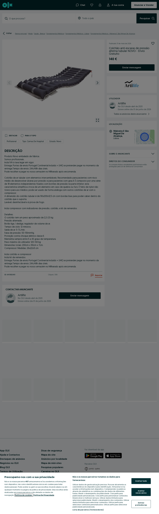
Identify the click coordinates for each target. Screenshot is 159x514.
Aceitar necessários (141, 492)
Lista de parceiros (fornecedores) (88, 510)
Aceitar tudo (141, 481)
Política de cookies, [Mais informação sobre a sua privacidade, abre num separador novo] (24, 495)
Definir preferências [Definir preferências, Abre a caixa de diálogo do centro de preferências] (141, 504)
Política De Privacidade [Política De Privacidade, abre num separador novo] (44, 495)
